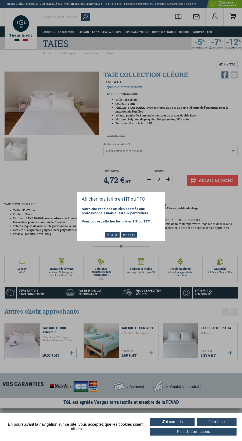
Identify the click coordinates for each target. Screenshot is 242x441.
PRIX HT (111, 234)
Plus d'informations (193, 431)
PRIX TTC (130, 234)
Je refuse (217, 422)
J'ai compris (172, 422)
